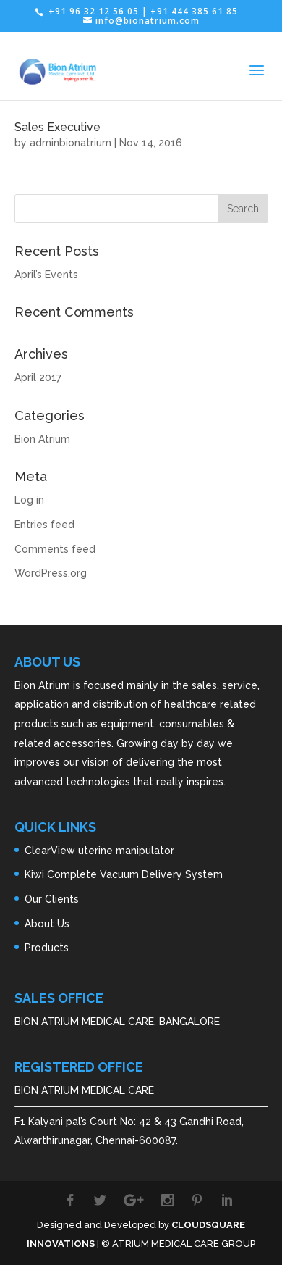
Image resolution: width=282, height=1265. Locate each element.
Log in (29, 500)
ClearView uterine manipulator (99, 850)
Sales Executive (57, 127)
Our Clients (52, 899)
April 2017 (37, 377)
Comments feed (54, 549)
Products (47, 947)
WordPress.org (50, 573)
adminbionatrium (70, 143)
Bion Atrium (42, 439)
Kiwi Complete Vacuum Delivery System (124, 874)
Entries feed (44, 524)
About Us (47, 924)
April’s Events (46, 274)
